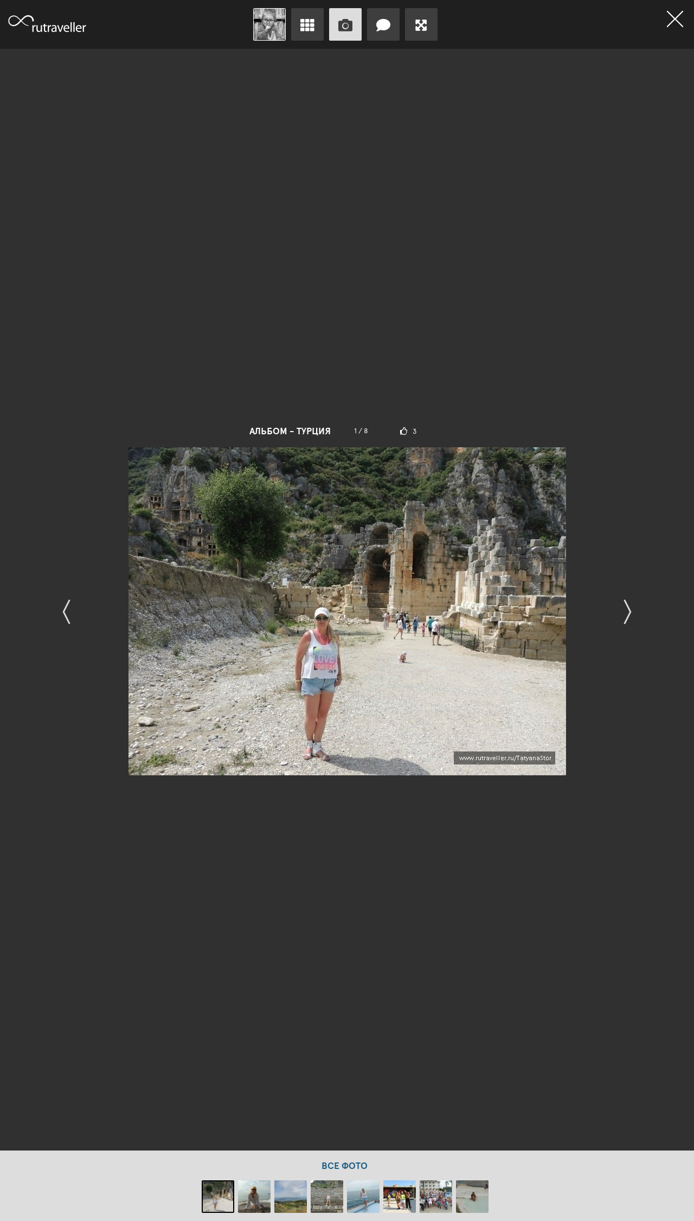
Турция (314, 431)
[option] (347, 599)
